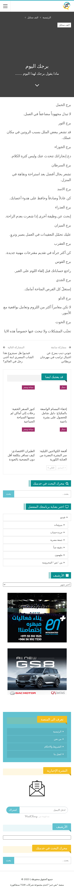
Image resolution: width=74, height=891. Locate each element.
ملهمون (58, 555)
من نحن (57, 739)
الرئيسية (57, 731)
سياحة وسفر (28, 387)
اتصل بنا (57, 754)
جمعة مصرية (56, 539)
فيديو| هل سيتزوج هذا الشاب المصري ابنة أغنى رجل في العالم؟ (18, 357)
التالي (51, 467)
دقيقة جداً (57, 547)
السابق (62, 467)
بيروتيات (58, 524)
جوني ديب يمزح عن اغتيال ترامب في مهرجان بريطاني (55, 357)
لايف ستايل (64, 24)
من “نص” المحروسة (52, 562)
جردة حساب (56, 532)
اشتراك (13, 810)
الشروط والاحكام (52, 746)
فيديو (62, 517)
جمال (63, 387)
